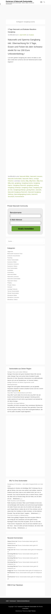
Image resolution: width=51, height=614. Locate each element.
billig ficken (32, 181)
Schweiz (9, 287)
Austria (23, 181)
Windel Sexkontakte (13, 293)
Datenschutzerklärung (23, 601)
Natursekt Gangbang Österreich (17, 192)
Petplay (9, 283)
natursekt (38, 190)
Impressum (13, 601)
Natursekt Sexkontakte (15, 178)
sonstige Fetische (12, 289)
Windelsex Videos (12, 299)
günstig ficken (30, 190)
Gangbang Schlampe (14, 187)
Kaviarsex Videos (12, 266)
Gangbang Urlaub (27, 187)
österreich (34, 194)
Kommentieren (19, 196)
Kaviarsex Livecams (13, 264)
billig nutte (11, 183)
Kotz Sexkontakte (12, 268)
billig (27, 181)
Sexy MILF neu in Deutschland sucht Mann (19, 393)
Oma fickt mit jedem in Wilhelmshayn (17, 515)
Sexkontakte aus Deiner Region (20, 368)
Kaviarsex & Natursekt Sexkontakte (19, 1)
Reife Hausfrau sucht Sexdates (16, 500)
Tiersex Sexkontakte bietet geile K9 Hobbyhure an (27, 570)
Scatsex (31, 35)
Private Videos (11, 285)
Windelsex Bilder (12, 295)
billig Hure (40, 181)
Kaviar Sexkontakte (12, 260)
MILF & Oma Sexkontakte (18, 481)
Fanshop (9, 258)
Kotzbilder (10, 270)
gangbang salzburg (33, 185)
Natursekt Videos (27, 178)
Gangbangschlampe (19, 190)
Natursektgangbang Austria (22, 194)
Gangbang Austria (27, 183)
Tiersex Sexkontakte (13, 291)
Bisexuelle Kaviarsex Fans (14, 253)
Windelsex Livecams (13, 297)
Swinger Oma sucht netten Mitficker (17, 372)
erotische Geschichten (13, 255)
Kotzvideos (10, 272)
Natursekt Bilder (24, 176)
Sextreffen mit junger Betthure (15, 403)
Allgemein (10, 251)
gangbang (18, 183)
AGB (7, 601)
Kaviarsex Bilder (12, 262)
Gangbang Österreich (19, 185)
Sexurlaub (11, 196)
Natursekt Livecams (36, 176)
